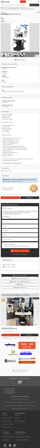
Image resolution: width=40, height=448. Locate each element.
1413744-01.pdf (6, 171)
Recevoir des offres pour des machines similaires (17, 246)
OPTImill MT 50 (5, 77)
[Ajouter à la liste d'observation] (36, 13)
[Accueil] (1, 7)
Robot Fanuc (20, 405)
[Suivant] (38, 40)
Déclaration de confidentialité (20, 254)
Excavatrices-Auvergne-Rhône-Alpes (20, 408)
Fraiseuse (4, 69)
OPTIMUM (4, 73)
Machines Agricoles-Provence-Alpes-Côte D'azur (14, 402)
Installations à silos (29, 405)
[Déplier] (20, 341)
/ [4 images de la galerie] (37, 56)
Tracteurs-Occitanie (10, 405)
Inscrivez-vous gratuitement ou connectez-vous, (23, 179)
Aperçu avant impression (20, 278)
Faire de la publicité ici (20, 370)
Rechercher (34, 5)
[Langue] (36, 1)
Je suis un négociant (10, 244)
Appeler (30, 197)
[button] (38, 1)
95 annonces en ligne (7, 189)
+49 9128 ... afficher (9, 264)
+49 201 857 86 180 (10, 388)
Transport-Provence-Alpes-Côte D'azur (20, 399)
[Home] (12, 7)
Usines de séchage (32, 402)
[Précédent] (2, 40)
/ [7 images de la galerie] (37, 324)
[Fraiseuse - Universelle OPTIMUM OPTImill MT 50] (20, 311)
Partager (20, 284)
